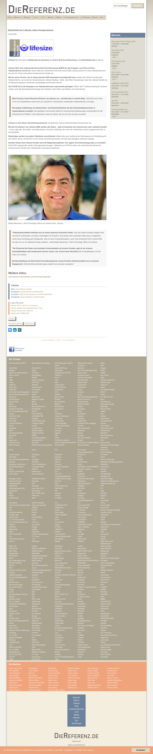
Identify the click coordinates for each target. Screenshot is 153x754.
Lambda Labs (14, 515)
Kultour (34, 512)
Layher (103, 517)
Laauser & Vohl (106, 512)
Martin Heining (34, 680)
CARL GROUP (37, 414)
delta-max (81, 430)
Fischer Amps (82, 462)
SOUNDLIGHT (14, 618)
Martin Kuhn (52, 680)
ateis (56, 382)
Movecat (35, 563)
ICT (102, 488)
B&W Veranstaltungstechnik (87, 397)
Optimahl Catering (15, 575)
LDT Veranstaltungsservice (18, 522)
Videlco (34, 640)
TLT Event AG (60, 630)
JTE (56, 503)
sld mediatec (36, 613)
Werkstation (82, 650)
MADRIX (81, 541)
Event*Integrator (106, 452)
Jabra (103, 498)
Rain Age (104, 592)
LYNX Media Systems (16, 539)
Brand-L (80, 406)
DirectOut (104, 433)
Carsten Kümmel (113, 668)
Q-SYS (11, 592)
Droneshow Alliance (39, 438)
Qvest (80, 592)
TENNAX (81, 628)
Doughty (81, 435)
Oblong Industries (107, 570)
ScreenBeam (13, 606)
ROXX (80, 599)
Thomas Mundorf (35, 690)
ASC (56, 380)
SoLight (34, 616)
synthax (103, 623)
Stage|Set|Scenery (84, 621)
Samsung (58, 601)
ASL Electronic (83, 380)
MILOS (11, 558)
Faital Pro (58, 459)
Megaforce (104, 553)
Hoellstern (81, 486)
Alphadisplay (36, 375)
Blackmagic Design (107, 404)
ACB (102, 365)
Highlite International (108, 483)
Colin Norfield (33, 671)
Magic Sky (12, 546)
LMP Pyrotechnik (15, 534)
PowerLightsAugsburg (62, 585)
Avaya (80, 389)
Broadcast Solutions (16, 409)
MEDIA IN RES (37, 551)
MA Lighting (59, 539)
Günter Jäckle (73, 673)
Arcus (57, 377)
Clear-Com (58, 418)
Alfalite (103, 373)
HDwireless (82, 481)
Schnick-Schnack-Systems (64, 604)
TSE (79, 633)
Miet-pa (103, 556)
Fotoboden (104, 464)
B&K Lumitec (59, 397)
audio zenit (13, 387)
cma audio (12, 421)
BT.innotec (81, 409)
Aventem (35, 392)
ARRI (102, 377)
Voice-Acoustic (60, 645)
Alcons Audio (82, 373)
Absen (103, 363)
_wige (57, 659)
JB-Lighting (13, 503)
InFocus (57, 495)
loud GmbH (105, 534)
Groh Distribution (38, 474)
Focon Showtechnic (39, 464)
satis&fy (80, 601)
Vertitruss (12, 640)
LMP (102, 532)
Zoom (80, 657)
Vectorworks (59, 637)
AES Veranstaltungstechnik (87, 370)
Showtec (35, 611)
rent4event (81, 594)
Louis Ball (110, 675)
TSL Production (106, 633)
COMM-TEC (82, 421)
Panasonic (35, 580)
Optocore (35, 575)
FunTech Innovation (62, 467)
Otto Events (105, 575)
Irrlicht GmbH (13, 498)
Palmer (57, 577)
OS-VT (80, 575)
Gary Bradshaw (14, 673)
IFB (56, 491)
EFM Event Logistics (62, 440)
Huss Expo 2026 (118, 50)
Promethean (36, 589)
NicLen (34, 568)
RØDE (103, 599)
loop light (81, 534)
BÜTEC (34, 411)
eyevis (103, 457)
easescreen (13, 440)
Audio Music (82, 385)
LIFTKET (58, 527)
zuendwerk (104, 657)
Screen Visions (106, 604)
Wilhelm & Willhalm (39, 652)
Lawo (57, 517)
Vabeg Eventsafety (15, 637)
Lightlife (34, 529)
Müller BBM (82, 563)
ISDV (34, 498)
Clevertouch (105, 418)
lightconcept (13, 529)
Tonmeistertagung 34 (119, 109)
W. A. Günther (14, 650)
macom (11, 541)
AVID (56, 392)
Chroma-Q (12, 418)
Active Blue (13, 368)
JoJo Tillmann (73, 675)
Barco (103, 399)
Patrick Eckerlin (112, 683)
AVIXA (103, 392)
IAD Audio (81, 488)
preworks (81, 585)
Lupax (80, 536)
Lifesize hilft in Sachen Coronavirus (24, 305)
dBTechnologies (37, 430)
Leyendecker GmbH (85, 524)
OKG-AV (81, 572)
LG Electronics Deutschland (110, 524)
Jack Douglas (14, 675)
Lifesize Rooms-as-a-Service (22, 311)
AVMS (34, 394)
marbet (80, 546)
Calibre (103, 411)
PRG (102, 585)
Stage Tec (35, 621)
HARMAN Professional (86, 479)
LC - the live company (16, 519)
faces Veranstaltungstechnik (19, 459)
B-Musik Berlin (14, 399)
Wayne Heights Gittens (56, 690)
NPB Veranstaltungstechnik (41, 570)
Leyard (57, 524)
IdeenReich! (13, 491)
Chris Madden (14, 671)
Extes (80, 457)
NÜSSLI (80, 570)
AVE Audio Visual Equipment (19, 392)
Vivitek (103, 642)
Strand (11, 623)
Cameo (11, 414)
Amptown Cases (83, 375)
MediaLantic (105, 551)
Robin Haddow (112, 685)
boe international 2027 (120, 92)
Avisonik (81, 392)
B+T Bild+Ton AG (107, 397)
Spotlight (81, 618)
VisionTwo (35, 642)
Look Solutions (60, 534)
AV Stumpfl (36, 389)
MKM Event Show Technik (110, 558)
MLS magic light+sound (17, 560)
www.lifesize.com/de (24, 289)
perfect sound (14, 582)
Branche (23, 18)
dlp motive (12, 435)
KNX (10, 510)
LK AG (80, 532)
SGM (11, 609)
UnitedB (80, 635)
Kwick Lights (59, 512)
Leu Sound (36, 524)
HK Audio (35, 486)
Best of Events (60, 402)
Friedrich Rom (112, 671)
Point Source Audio (16, 585)
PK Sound (81, 582)
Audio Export (59, 385)
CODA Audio (59, 421)
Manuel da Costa (74, 678)
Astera (11, 382)
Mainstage (58, 546)
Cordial (34, 426)
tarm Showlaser (106, 625)
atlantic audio (82, 382)
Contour (103, 423)
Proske (57, 589)
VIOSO (80, 640)
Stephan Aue (72, 687)
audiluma (12, 385)
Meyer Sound (82, 556)
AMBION (58, 375)
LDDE (103, 519)
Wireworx (81, 652)
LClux (34, 519)
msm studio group (61, 563)
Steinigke (104, 621)
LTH (10, 536)
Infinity (11, 495)
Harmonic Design (107, 479)
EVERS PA (82, 454)
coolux (11, 426)
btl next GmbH (106, 409)
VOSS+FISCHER (15, 647)
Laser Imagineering (84, 515)
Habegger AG (105, 476)
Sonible (80, 616)
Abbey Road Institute (85, 363)
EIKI (102, 440)
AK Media (35, 373)
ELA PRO (35, 442)
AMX (10, 377)
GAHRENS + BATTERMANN (88, 467)
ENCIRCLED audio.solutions (42, 445)
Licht (49, 18)
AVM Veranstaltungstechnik (18, 394)
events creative (14, 454)
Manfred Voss (53, 678)
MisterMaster (59, 558)
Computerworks (106, 421)
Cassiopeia (82, 414)
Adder (34, 370)
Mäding (57, 541)
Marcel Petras (92, 678)
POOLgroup (36, 585)
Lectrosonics (59, 522)
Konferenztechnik (99, 18)
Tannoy (57, 625)
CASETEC (58, 414)
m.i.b (33, 539)
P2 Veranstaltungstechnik (18, 577)
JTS (79, 503)
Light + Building (83, 527)
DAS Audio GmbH (107, 428)
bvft (56, 411)
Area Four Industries (85, 377)
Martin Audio (13, 548)
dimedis (80, 433)
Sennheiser (82, 606)
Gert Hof (32, 673)
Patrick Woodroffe (15, 685)
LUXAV (103, 536)
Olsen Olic (91, 683)
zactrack (81, 654)
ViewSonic (58, 640)
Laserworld (104, 515)
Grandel (103, 471)
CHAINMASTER (38, 416)
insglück (103, 495)
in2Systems (82, 493)
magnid (34, 546)
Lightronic (81, 529)
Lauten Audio (13, 517)
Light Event (105, 527)
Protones (81, 589)
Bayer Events (14, 402)
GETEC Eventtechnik (16, 471)
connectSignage (60, 423)
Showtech (58, 611)
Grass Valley (13, 474)
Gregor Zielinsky (54, 673)
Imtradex (58, 493)
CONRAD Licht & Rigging (87, 423)
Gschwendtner (106, 474)
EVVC (34, 457)
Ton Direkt (81, 630)
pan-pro (12, 580)
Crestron (81, 426)
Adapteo (12, 370)
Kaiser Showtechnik (39, 505)
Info (140, 18)
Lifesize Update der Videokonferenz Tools (27, 308)
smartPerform (105, 613)
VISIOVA (58, 642)
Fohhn (80, 464)
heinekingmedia (14, 483)
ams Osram (105, 375)
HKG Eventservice (61, 486)
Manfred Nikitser (15, 678)
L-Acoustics (82, 512)
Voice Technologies (39, 645)
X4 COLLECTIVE (15, 654)
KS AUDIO (81, 510)
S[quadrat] (35, 625)
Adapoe (103, 368)
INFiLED (104, 493)
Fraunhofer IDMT (38, 467)
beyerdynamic (106, 402)
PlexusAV (104, 582)
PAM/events (82, 577)
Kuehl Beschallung (15, 512)
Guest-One (81, 476)
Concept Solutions (15, 423)
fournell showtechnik (16, 467)
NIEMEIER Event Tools (63, 568)
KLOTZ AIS (105, 507)
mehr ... (115, 57)
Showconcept (36, 609)
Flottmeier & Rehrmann (17, 464)
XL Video (35, 654)
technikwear (36, 628)
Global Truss (36, 471)
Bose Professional (38, 406)
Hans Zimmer (112, 673)
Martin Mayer (72, 680)
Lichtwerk (12, 527)
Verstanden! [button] (140, 750)
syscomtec (13, 625)
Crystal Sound (37, 428)
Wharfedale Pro (14, 652)
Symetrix (81, 623)
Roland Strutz (33, 687)
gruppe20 (81, 474)
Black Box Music (83, 404)
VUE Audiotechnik (84, 647)
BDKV (34, 402)
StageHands (59, 621)
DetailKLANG (105, 430)
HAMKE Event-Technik (63, 479)
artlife (11, 380)
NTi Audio (58, 570)
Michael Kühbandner (114, 680)
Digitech (58, 433)
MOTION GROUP (15, 563)
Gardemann (105, 467)
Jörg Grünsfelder (93, 675)
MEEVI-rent (59, 553)
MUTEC (12, 565)
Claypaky (35, 418)
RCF (33, 594)
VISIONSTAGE (14, 642)
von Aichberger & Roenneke (111, 645)
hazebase (35, 481)
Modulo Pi (58, 560)
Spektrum (58, 618)
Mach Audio (82, 539)
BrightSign (104, 406)
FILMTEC (35, 462)
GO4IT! (80, 471)
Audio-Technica (60, 387)
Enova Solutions (83, 445)
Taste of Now (13, 628)
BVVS (80, 411)
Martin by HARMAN (39, 548)
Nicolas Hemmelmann (36, 683)
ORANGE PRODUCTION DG (65, 575)
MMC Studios (36, 560)
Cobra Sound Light (38, 421)
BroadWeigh (36, 409)
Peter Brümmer (53, 685)
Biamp (11, 404)
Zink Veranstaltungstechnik (64, 657)
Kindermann (59, 507)
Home (10, 17)
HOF (102, 486)
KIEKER (35, 507)
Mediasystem (13, 553)
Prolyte (11, 589)
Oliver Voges (72, 683)
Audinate (35, 385)
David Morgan (53, 671)
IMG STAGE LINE (38, 493)
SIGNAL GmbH (14, 613)
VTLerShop (59, 647)
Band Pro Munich (84, 399)
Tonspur (103, 630)
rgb (33, 597)
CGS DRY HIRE (15, 416)
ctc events (58, 428)
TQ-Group (12, 633)
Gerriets (103, 469)
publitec (103, 589)
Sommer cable (60, 616)
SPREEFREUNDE (107, 618)
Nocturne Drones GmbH (17, 570)
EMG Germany (14, 445)
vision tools (105, 640)
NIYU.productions (84, 568)
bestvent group (83, 402)
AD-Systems (36, 368)
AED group (59, 370)
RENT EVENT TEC (61, 594)
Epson (34, 450)
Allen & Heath (14, 375)
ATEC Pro (35, 382)
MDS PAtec (13, 551)
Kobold (34, 510)
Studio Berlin (59, 623)
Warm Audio (36, 650)
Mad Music (36, 541)
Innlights (81, 495)
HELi (33, 483)
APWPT (35, 377)
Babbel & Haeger (38, 399)
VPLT (34, 647)
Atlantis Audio (105, 382)
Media (83, 18)
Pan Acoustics (106, 577)
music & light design (108, 563)
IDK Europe (36, 491)
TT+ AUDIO (13, 635)
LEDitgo (103, 522)
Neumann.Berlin (106, 565)
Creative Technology (62, 426)
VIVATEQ (81, 642)
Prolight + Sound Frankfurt (87, 587)
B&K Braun (36, 397)
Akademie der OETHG (63, 373)
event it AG (104, 450)
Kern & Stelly (105, 505)
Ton (59, 18)
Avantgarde (59, 389)
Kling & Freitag (83, 507)
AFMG (103, 370)
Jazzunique (105, 500)
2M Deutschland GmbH (17, 363)
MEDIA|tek (35, 553)
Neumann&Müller (84, 565)
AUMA (103, 387)
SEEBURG (59, 606)
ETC (56, 450)
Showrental (13, 611)
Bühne (70, 18)
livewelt (57, 532)
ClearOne (81, 418)
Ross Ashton (52, 687)
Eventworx (58, 454)
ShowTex (81, 611)
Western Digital (106, 650)
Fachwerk (35, 459)
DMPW (34, 435)
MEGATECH (13, 556)
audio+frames (37, 387)
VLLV (11, 645)
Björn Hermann (92, 668)
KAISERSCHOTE (61, 505)
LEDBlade (81, 522)
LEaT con (35, 522)
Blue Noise (13, 406)
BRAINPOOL (59, 406)
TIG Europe (36, 630)
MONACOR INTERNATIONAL (88, 560)
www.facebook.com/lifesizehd (31, 292)
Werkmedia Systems (62, 650)
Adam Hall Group (61, 368)
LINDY (11, 532)
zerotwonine (36, 657)
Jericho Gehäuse (38, 503)
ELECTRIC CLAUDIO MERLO (88, 442)
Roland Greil (13, 687)
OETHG (57, 572)
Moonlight (104, 560)
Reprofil (12, 597)
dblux (11, 430)
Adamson (81, 368)
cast (102, 414)
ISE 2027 (115, 101)
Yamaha (58, 654)
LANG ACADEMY (61, 515)
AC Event (81, 365)
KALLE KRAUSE (84, 505)
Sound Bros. (105, 616)
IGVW (80, 491)
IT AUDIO (58, 498)
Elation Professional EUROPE (65, 442)
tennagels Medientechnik (64, 628)
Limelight (104, 529)
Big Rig (34, 404)
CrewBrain (12, 428)
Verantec (81, 637)
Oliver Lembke (53, 683)
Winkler (57, 652)
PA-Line (34, 577)
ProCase (58, 587)
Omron (103, 572)
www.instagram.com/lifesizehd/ (32, 297)
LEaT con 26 (116, 72)
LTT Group (35, 536)
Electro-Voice (105, 442)
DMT (56, 435)
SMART (80, 613)
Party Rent (58, 580)
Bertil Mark (52, 668)
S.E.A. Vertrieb (14, 601)
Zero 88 (12, 657)
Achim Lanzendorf (15, 668)
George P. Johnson (84, 469)
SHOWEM (58, 609)
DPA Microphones (107, 435)
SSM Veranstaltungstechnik (19, 621)
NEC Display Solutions (40, 565)
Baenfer (57, 399)
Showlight (81, 609)
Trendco (35, 633)
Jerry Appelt (33, 675)
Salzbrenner (36, 601)
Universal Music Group (109, 635)
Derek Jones (72, 671)
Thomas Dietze (112, 687)
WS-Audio (104, 652)
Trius (56, 633)
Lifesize (12, 318)
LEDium (12, 524)
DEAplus (58, 430)
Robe (102, 597)
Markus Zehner (106, 546)
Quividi (57, 592)
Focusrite (58, 464)
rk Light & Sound (84, 597)
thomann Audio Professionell (19, 630)
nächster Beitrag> (69, 340)
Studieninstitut (37, 623)
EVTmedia (12, 457)
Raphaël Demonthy (94, 685)
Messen (36, 18)
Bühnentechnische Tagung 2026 (124, 41)
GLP (56, 471)
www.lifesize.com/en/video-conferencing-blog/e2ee (29, 277)
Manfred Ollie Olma (35, 678)
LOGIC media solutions (40, 534)
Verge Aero (105, 637)
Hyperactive (59, 488)
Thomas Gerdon (15, 690)
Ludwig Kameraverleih (63, 536)
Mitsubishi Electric (84, 558)
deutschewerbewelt (16, 433)
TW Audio (58, 635)
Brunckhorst (59, 409)
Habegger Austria (15, 479)
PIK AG (57, 582)
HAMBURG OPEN (38, 479)
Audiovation (82, 387)
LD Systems (82, 519)
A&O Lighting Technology (41, 363)
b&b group (12, 397)
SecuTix (35, 606)
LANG (34, 515)
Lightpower (59, 529)
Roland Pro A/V (60, 599)
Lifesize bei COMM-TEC (20, 313)
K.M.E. (103, 503)
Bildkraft (58, 404)
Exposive (58, 457)
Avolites (57, 394)
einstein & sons (14, 442)
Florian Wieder (92, 671)
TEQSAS (104, 628)
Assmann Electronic (108, 380)
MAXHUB (58, 548)
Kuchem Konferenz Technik (110, 510)
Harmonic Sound (15, 481)
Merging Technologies (39, 556)
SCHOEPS (81, 604)
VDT (33, 637)
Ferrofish (12, 462)
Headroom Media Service (110, 481)
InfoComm (35, 495)
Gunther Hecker (93, 673)
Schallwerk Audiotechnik (17, 604)
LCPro (57, 519)
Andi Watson (33, 668)
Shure (103, 611)
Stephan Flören (92, 687)
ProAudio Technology (39, 587)
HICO (57, 483)
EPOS (11, 450)
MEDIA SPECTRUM (85, 551)
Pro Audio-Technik (15, 587)
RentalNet (104, 594)
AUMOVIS (12, 389)
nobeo (103, 568)
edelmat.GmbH (37, 440)
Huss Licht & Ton (38, 488)
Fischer (57, 462)
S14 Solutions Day (118, 61)
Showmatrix (105, 609)
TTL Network (36, 635)
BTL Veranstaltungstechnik (18, 411)
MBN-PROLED (106, 548)
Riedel (57, 597)
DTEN (57, 438)
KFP (10, 507)
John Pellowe (53, 675)
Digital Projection (38, 433)
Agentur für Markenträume (18, 373)
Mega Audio (82, 553)
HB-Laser (58, 481)
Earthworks (105, 438)
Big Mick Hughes (74, 668)
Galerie (128, 17)
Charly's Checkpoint (62, 416)
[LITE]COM (36, 659)
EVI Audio (104, 454)
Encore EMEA (60, 445)
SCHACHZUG (106, 601)
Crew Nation (105, 426)
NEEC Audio (59, 565)
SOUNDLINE (36, 618)
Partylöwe (81, 580)
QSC (33, 592)
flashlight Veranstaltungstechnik (112, 462)
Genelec (58, 469)
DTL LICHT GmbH (84, 438)
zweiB (11, 659)
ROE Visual (36, 599)
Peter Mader (72, 685)
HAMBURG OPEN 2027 (120, 83)
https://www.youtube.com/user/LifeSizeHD (35, 294)
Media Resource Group (63, 551)
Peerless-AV (105, 580)
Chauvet (81, 416)
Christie (103, 416)
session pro (105, 606)
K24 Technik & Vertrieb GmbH (19, 505)
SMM (11, 616)
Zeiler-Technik (106, 654)
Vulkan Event (105, 647)
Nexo (11, 568)
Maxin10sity (82, 548)
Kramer (57, 510)
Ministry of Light (37, 558)
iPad (76, 706)
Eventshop (35, 454)
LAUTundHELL (37, 517)
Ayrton (103, 394)
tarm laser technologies (86, 625)
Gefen (11, 469)
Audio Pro (104, 385)
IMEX (11, 493)
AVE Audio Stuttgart (108, 389)
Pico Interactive (37, 582)
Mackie (103, 539)
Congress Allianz (38, 423)
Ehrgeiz (80, 440)
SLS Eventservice (61, 613)
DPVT (11, 438)
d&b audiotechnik (84, 428)
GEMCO (35, 469)
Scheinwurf (36, 604)
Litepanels (35, 532)
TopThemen (115, 17)
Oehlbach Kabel (37, 572)
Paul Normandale (35, 685)
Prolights (104, 587)
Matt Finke (91, 680)
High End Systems (84, 483)
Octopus (12, 572)
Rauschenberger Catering (18, 594)
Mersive (57, 556)
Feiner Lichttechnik (107, 459)
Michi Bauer (13, 683)
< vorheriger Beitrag (47, 340)
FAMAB (80, 459)
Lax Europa (82, 517)
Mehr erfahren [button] (88, 750)
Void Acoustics (83, 645)
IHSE (102, 491)
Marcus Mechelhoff (15, 680)
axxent (80, 394)
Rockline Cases (14, 599)
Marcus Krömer (112, 678)
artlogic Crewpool (38, 380)
